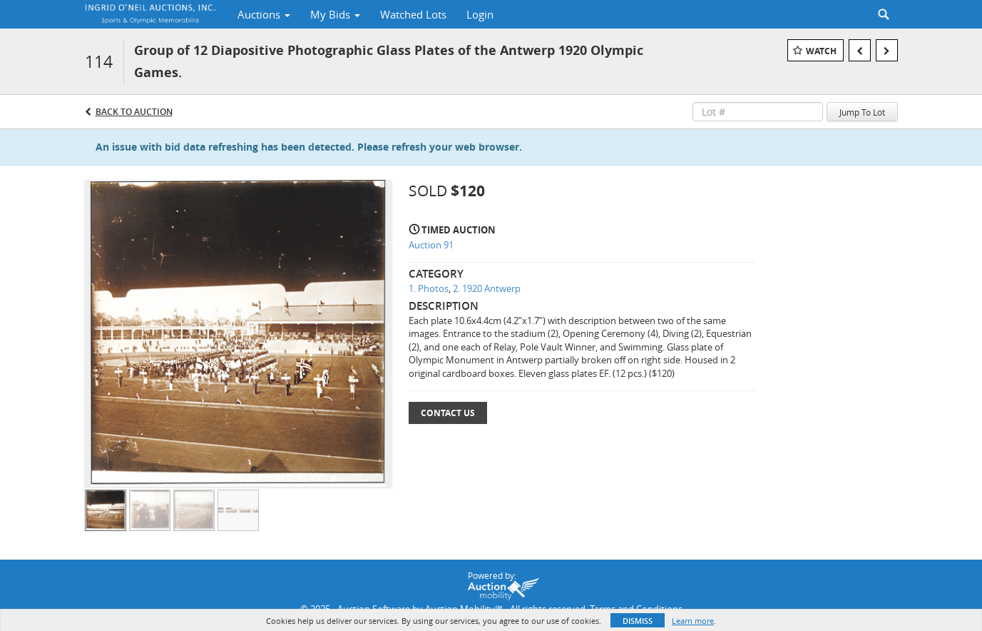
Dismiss (638, 620)
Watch (821, 51)
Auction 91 (431, 244)
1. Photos (429, 288)
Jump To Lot (862, 112)
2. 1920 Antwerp (487, 288)
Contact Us (448, 413)
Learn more (693, 620)
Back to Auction (134, 112)
